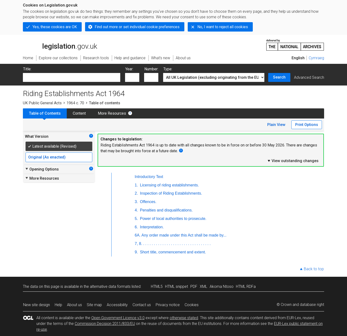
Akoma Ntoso (222, 286)
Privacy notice (168, 305)
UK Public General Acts (42, 103)
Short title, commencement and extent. (172, 252)
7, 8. (138, 244)
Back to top (314, 269)
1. (136, 185)
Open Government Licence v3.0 (118, 318)
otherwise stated (184, 318)
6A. (137, 235)
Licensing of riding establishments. (169, 185)
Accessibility (117, 305)
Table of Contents (45, 113)
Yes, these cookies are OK (55, 27)
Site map (94, 305)
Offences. (147, 202)
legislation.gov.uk (60, 44)
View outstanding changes (293, 160)
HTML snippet (176, 286)
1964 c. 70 (75, 103)
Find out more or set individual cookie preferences (137, 27)
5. (136, 219)
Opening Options (42, 169)
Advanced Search (309, 77)
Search (279, 77)
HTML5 (157, 286)
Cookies (192, 305)
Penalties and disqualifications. (166, 210)
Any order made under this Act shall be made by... (184, 235)
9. (136, 252)
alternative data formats (110, 286)
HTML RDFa (246, 286)
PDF (193, 286)
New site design (36, 305)
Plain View (276, 124)
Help (58, 305)
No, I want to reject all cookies (222, 27)
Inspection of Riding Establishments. (170, 193)
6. (136, 227)
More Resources (112, 113)
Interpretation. (151, 227)
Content (79, 113)
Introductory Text (149, 177)
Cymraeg (316, 58)
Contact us (142, 305)
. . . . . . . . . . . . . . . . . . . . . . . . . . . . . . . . (177, 244)
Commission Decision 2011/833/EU (105, 323)
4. (136, 210)
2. (136, 193)
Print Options (306, 124)
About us (74, 305)
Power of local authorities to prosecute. (172, 219)
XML (203, 286)
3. (136, 202)
